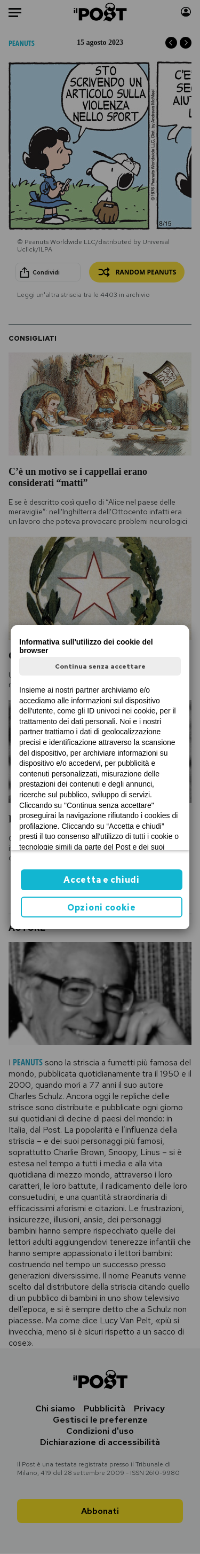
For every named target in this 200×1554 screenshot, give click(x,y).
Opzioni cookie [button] (101, 907)
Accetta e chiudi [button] (101, 879)
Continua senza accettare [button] (100, 666)
